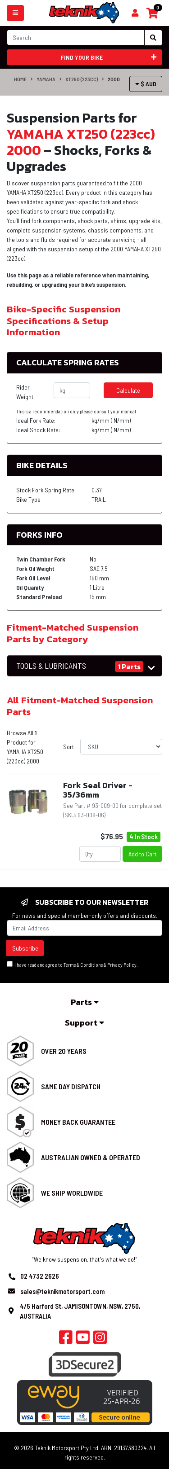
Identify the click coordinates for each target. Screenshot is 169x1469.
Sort (68, 746)
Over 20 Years (64, 1051)
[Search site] (153, 38)
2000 (114, 79)
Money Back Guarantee (78, 1122)
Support (84, 1023)
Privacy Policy (122, 965)
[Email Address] (84, 928)
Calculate (128, 390)
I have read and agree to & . (72, 964)
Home (20, 79)
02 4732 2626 (39, 1276)
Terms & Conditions (83, 965)
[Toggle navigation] (15, 13)
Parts (85, 1002)
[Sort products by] (121, 746)
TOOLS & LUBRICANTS (51, 666)
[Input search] (76, 37)
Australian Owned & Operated (90, 1157)
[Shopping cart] (135, 13)
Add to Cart (142, 854)
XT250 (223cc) (81, 79)
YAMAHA (46, 79)
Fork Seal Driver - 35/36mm (97, 790)
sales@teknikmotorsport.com (62, 1291)
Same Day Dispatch (70, 1086)
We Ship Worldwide (72, 1192)
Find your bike (108, 57)
